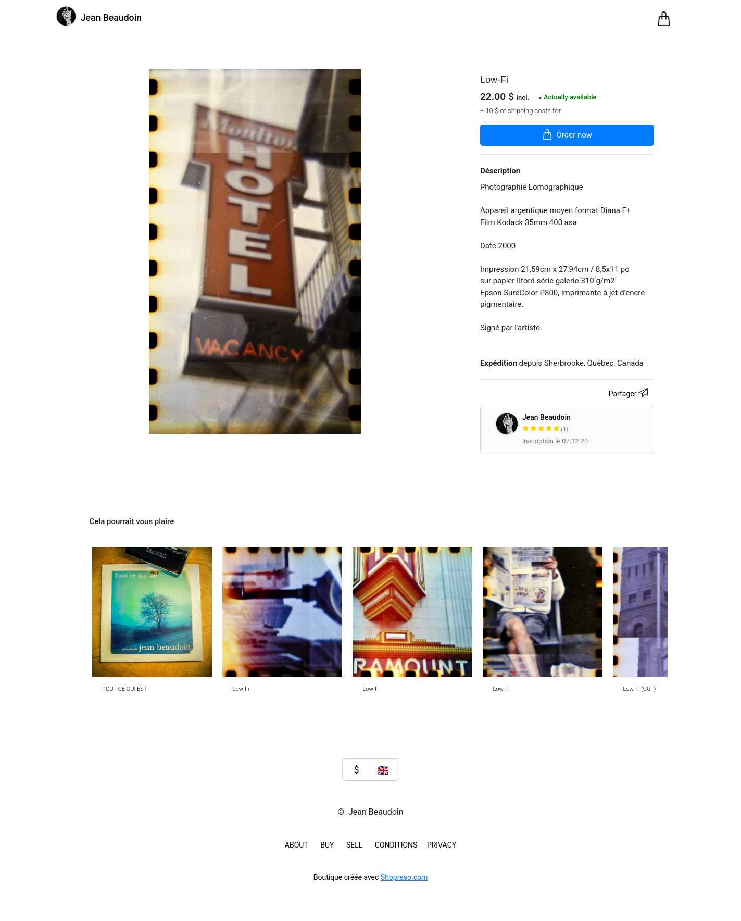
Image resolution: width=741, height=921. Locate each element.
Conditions (396, 845)
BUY (327, 845)
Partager (630, 394)
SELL (354, 845)
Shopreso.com (404, 877)
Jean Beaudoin (586, 423)
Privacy (441, 845)
